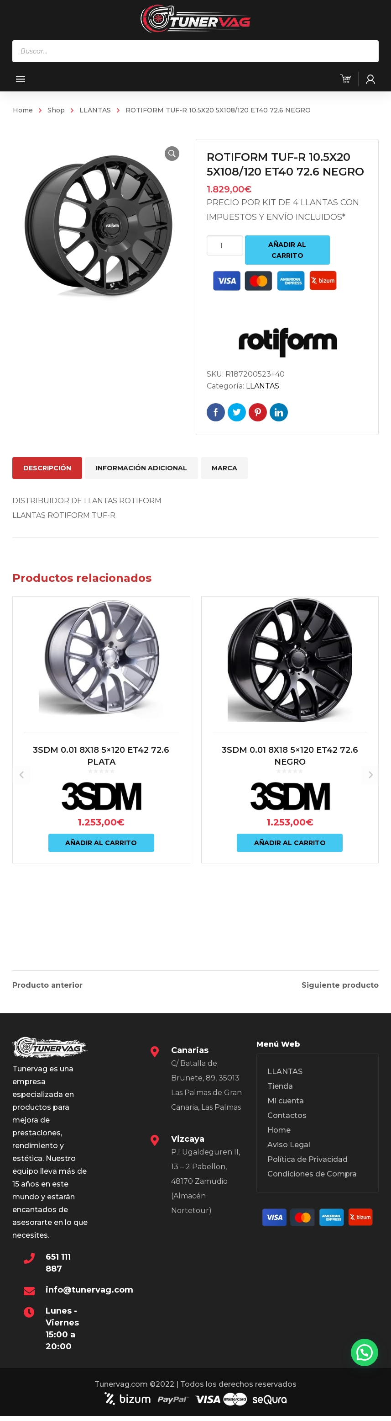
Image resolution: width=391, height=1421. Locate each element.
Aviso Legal (288, 1152)
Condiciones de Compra (312, 1181)
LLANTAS (95, 110)
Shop (56, 110)
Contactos (287, 1122)
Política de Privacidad (307, 1166)
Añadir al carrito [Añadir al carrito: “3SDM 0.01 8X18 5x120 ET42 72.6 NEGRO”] (290, 895)
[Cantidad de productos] (225, 245)
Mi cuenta (285, 1108)
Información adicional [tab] (141, 468)
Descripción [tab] (47, 468)
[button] (166, 153)
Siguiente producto (340, 984)
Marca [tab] (224, 468)
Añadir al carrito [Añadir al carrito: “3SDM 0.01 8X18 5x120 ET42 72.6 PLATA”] (101, 895)
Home (23, 110)
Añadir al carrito (287, 250)
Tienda (280, 1093)
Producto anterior (47, 984)
